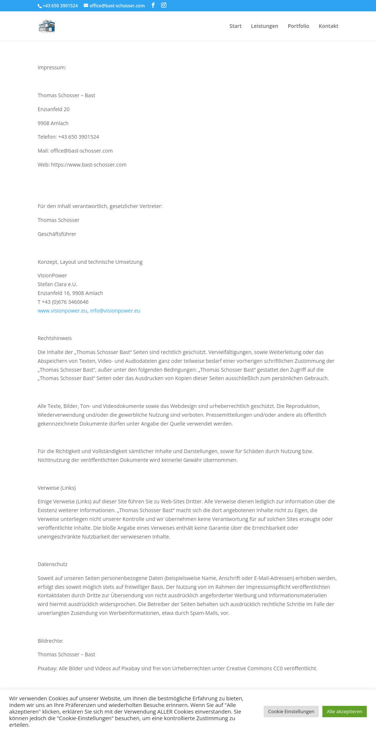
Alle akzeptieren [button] (344, 711)
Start (235, 26)
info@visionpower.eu (115, 310)
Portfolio (299, 26)
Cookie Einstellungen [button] (291, 711)
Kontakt (329, 26)
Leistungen (264, 26)
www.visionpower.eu (62, 310)
